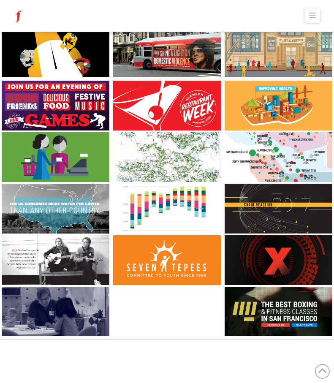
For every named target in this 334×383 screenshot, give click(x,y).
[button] (312, 15)
